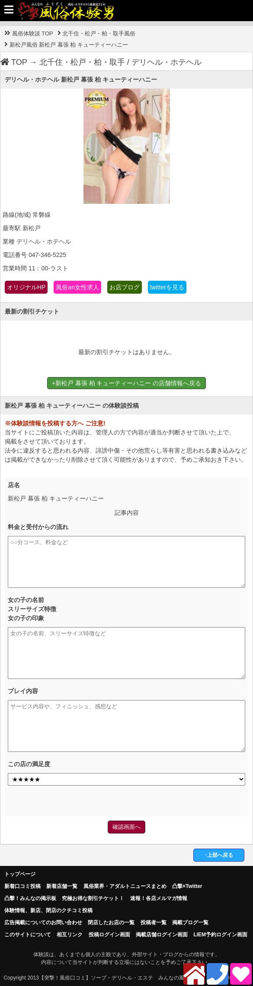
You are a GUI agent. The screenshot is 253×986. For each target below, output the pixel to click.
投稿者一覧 (154, 922)
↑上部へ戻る (219, 855)
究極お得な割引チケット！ (93, 898)
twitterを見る (167, 287)
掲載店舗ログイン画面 (162, 935)
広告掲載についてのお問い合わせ (43, 922)
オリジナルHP (26, 287)
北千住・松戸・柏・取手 (82, 62)
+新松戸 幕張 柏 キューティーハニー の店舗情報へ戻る (127, 383)
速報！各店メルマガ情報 (158, 898)
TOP (13, 62)
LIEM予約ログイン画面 (220, 935)
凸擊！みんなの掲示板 (30, 898)
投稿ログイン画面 (109, 935)
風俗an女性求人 (77, 287)
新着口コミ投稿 (22, 886)
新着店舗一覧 (61, 886)
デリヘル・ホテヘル (166, 62)
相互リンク (70, 935)
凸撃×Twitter (187, 886)
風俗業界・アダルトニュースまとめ (125, 886)
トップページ (19, 874)
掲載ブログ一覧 (190, 922)
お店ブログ (124, 287)
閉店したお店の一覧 (111, 922)
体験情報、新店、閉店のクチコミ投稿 (48, 910)
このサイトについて (27, 935)
